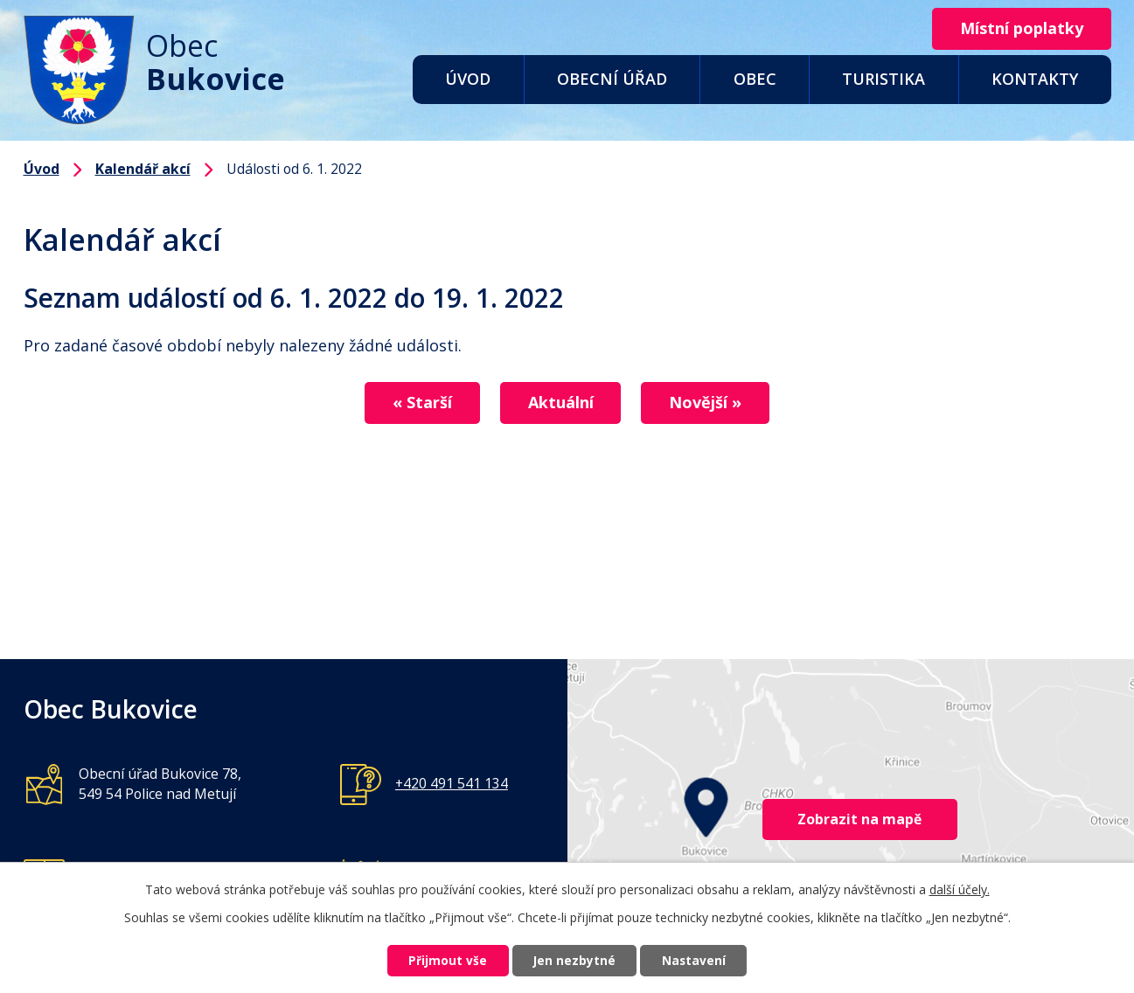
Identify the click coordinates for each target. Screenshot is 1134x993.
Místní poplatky (1018, 28)
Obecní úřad (612, 78)
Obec (755, 78)
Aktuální (561, 402)
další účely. (959, 887)
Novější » (713, 402)
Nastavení (700, 960)
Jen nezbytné (574, 960)
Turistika (883, 78)
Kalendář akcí (143, 168)
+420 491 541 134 (451, 783)
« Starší (415, 402)
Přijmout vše (440, 960)
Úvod (467, 78)
